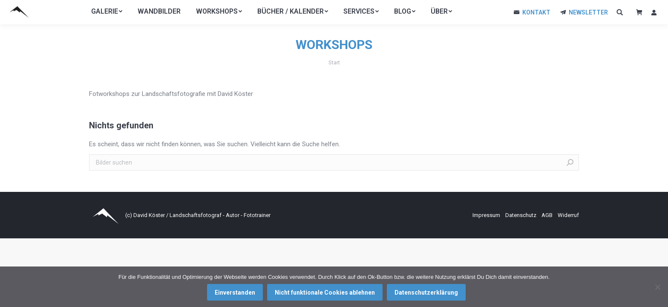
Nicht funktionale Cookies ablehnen (325, 292)
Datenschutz (521, 215)
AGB (547, 215)
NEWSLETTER (588, 12)
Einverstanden (235, 292)
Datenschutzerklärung (426, 292)
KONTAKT (536, 12)
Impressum (486, 215)
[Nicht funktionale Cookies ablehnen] (657, 287)
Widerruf (568, 215)
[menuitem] (106, 11)
